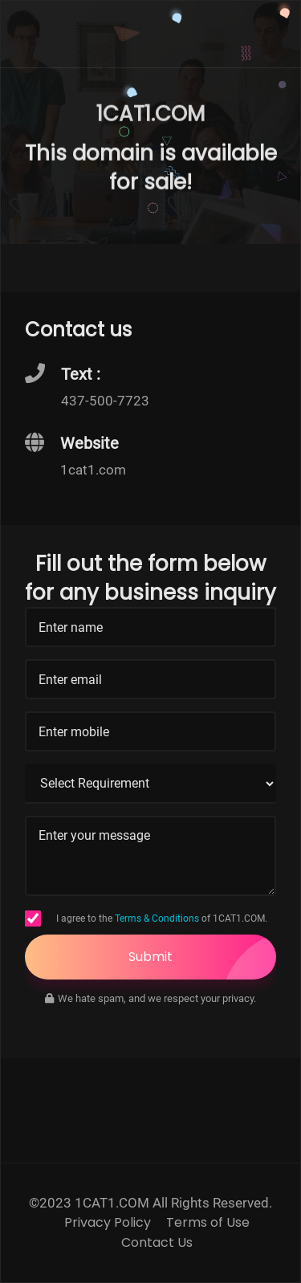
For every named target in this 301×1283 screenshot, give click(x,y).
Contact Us (157, 1243)
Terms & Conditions (157, 918)
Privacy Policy (107, 1223)
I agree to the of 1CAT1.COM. (161, 918)
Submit (202, 957)
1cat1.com (93, 470)
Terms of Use (208, 1223)
